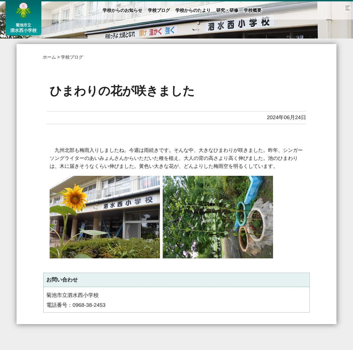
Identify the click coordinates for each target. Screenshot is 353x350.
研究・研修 (227, 10)
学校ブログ (159, 10)
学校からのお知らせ (122, 10)
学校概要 (252, 10)
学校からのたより (193, 10)
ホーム (49, 57)
